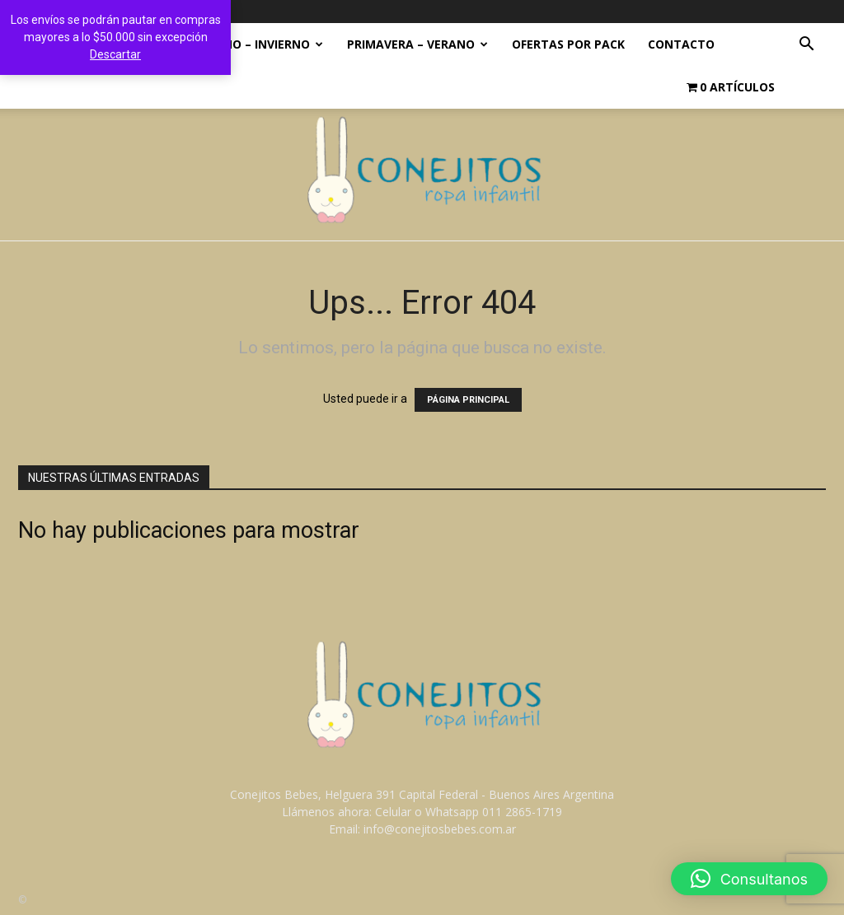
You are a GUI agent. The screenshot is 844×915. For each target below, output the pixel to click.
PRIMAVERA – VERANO (417, 44)
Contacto (681, 44)
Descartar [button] (115, 54)
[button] (806, 46)
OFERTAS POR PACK (568, 44)
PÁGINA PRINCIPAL (468, 399)
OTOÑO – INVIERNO (260, 44)
